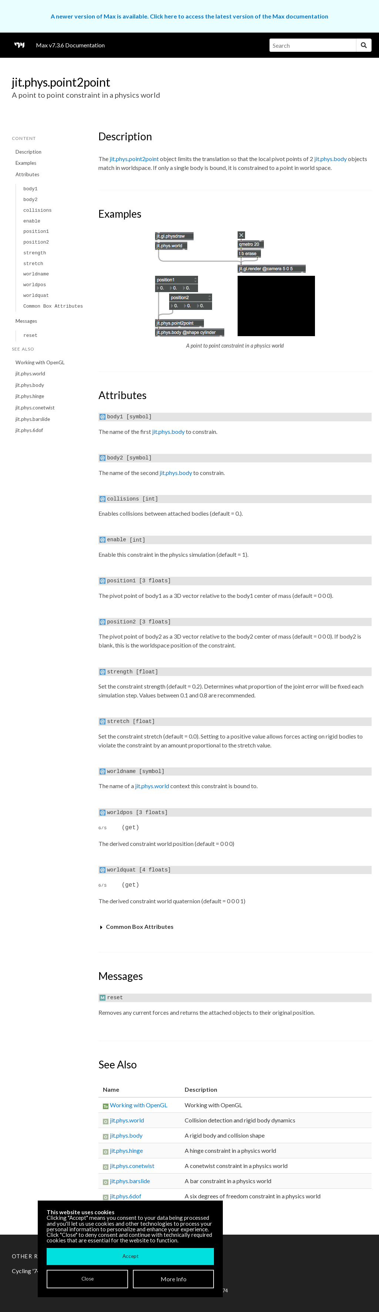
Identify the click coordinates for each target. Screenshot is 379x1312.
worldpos (34, 285)
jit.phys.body (30, 385)
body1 (30, 189)
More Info (174, 1278)
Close (87, 1279)
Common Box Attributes (53, 306)
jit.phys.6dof (29, 430)
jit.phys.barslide (33, 419)
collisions (37, 210)
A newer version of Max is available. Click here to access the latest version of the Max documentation (189, 16)
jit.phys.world (30, 373)
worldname (36, 274)
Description (28, 152)
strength (34, 253)
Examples (26, 163)
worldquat (36, 295)
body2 (30, 200)
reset (30, 335)
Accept (130, 1256)
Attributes (27, 174)
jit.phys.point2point (134, 158)
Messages (26, 321)
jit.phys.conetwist (35, 408)
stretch (33, 264)
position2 (36, 242)
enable (31, 221)
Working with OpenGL (40, 362)
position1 (36, 231)
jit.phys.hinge (30, 396)
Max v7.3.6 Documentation (70, 44)
